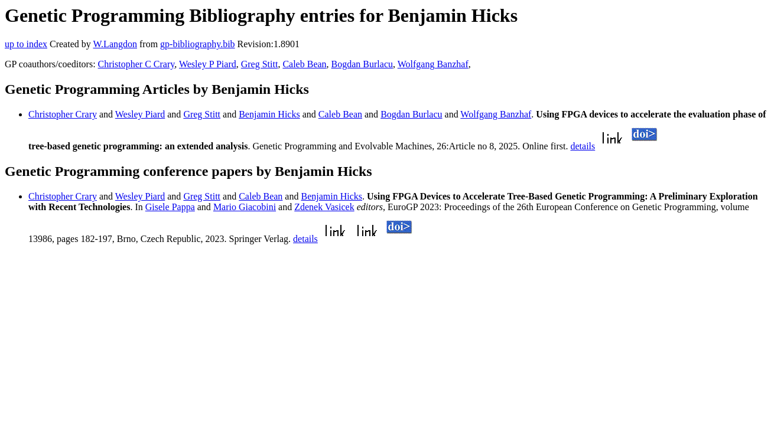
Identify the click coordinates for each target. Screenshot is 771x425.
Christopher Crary (62, 114)
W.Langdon (115, 44)
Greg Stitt (259, 64)
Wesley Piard (140, 114)
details (583, 146)
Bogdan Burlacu (362, 64)
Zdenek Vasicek (324, 207)
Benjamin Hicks (269, 114)
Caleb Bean (304, 64)
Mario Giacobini (244, 207)
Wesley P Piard (207, 64)
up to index (26, 44)
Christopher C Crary (136, 64)
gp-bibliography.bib (197, 44)
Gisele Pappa (170, 207)
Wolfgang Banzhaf (433, 64)
